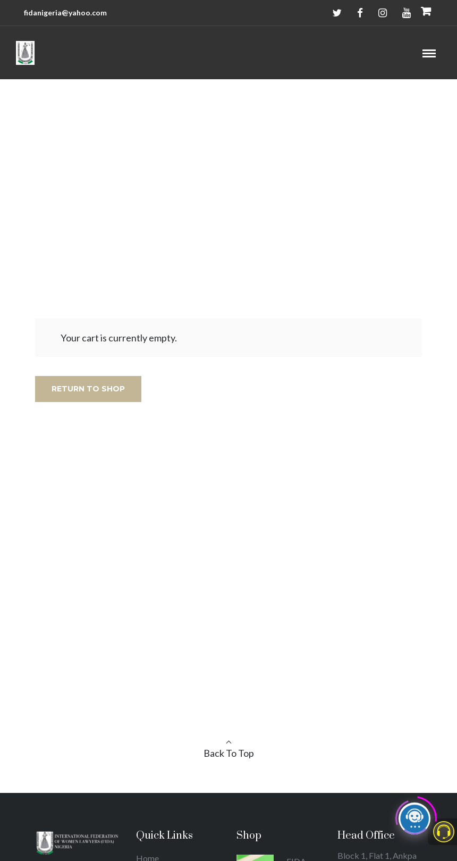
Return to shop (88, 389)
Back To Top (229, 753)
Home (215, 178)
